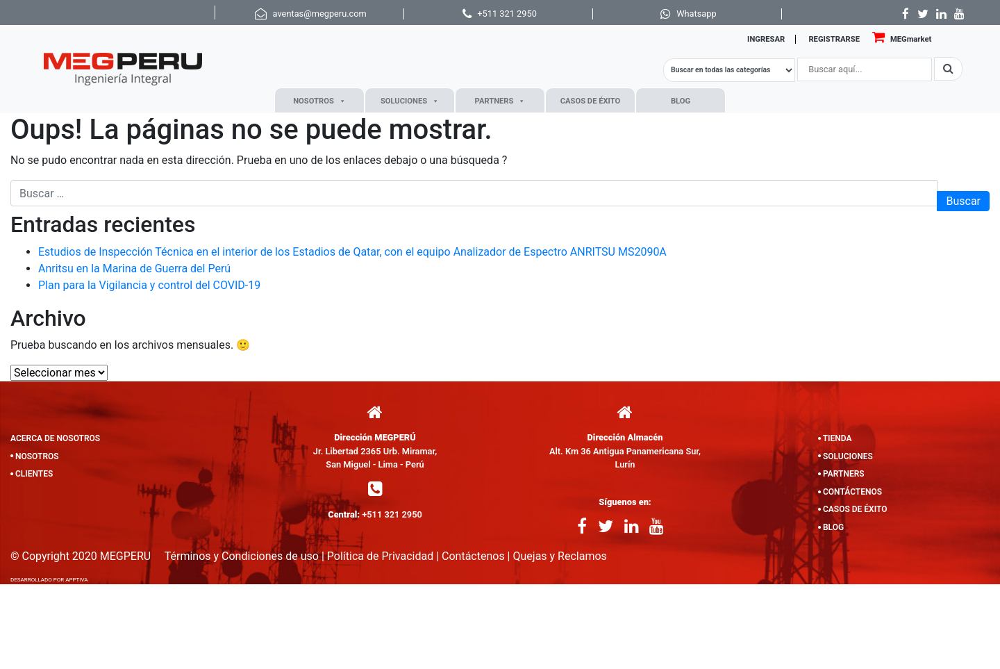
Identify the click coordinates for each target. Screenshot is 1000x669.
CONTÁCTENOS (852, 492)
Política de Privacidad (380, 556)
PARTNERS (500, 101)
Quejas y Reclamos (559, 556)
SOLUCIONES (410, 101)
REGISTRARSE (834, 39)
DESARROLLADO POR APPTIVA (49, 580)
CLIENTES (34, 474)
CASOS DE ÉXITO (590, 101)
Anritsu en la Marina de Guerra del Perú (134, 268)
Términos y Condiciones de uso (242, 556)
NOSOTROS (319, 101)
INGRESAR (766, 39)
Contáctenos (473, 556)
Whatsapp (696, 13)
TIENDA (837, 438)
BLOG (680, 101)
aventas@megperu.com (320, 13)
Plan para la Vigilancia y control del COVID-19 (149, 285)
